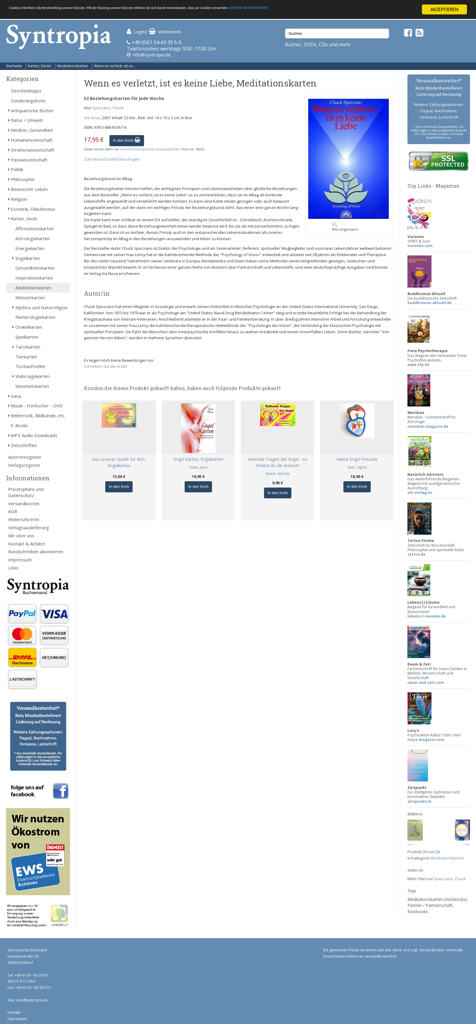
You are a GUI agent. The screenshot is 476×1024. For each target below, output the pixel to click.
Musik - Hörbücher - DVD (37, 406)
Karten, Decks (39, 65)
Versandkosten (23, 503)
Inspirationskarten (34, 278)
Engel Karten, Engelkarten (198, 459)
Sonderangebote (28, 101)
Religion (19, 199)
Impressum (20, 560)
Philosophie (23, 179)
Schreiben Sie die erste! (105, 366)
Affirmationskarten (34, 228)
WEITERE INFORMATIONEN (361, 10)
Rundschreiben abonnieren (35, 551)
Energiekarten (30, 248)
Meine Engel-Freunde (357, 459)
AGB (12, 511)
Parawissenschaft (29, 160)
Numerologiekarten (35, 317)
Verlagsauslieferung (28, 527)
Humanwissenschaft (32, 140)
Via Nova (92, 117)
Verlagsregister (24, 465)
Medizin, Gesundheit (32, 130)
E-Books (19, 425)
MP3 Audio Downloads (34, 435)
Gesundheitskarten (35, 268)
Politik (17, 169)
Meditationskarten (72, 65)
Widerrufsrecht (23, 519)
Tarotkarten (27, 347)
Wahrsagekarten (32, 376)
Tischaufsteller (30, 366)
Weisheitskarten (32, 386)
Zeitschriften (24, 445)
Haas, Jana (198, 467)
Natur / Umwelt (27, 120)
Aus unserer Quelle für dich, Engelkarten (119, 462)
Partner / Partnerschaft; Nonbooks (430, 908)
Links (13, 568)
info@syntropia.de (152, 55)
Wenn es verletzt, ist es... (114, 65)
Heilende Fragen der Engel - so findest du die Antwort (277, 462)
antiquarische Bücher (32, 110)
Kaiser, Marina (278, 473)
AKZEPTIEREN (444, 9)
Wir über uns (21, 536)
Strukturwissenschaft (32, 150)
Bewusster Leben (29, 189)
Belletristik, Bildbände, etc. (38, 415)
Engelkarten (27, 258)
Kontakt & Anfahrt (26, 544)
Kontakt (14, 1012)
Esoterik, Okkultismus (33, 209)
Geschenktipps (26, 91)
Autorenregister (24, 457)
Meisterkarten (30, 298)
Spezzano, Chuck (108, 107)
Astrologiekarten (32, 238)
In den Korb (126, 140)
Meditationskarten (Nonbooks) (437, 899)
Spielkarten (26, 337)
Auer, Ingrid (357, 467)
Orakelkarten (28, 327)
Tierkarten (26, 356)
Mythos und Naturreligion (41, 307)
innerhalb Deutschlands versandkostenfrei (150, 149)
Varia (16, 396)
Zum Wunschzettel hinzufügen (112, 159)
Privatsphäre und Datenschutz (26, 492)
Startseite (14, 65)
